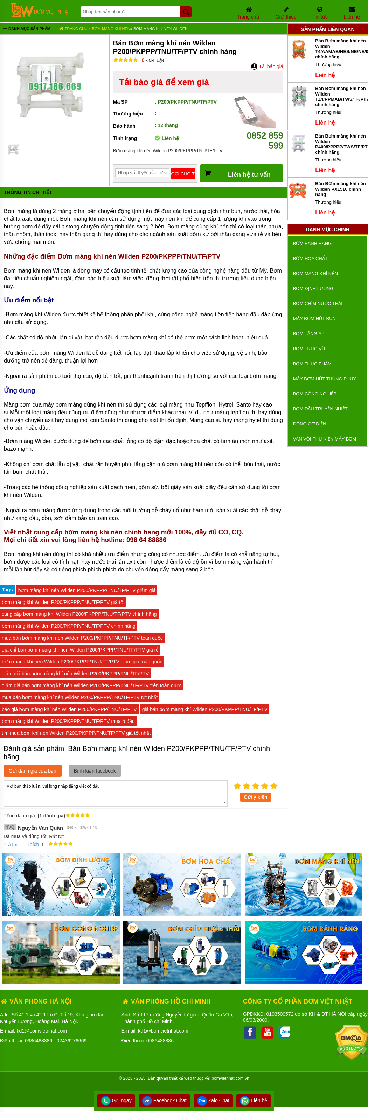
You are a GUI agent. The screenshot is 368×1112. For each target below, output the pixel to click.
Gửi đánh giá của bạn (32, 771)
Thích (30, 844)
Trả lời (11, 844)
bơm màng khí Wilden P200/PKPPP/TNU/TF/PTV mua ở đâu (68, 721)
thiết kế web (180, 1078)
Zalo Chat (213, 1100)
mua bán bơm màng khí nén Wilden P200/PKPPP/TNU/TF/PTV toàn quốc (82, 638)
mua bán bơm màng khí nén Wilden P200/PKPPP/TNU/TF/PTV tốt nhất (80, 697)
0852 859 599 (258, 135)
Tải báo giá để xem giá (164, 82)
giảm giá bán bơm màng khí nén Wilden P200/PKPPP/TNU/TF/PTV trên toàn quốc (92, 685)
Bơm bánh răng (312, 243)
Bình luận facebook (95, 771)
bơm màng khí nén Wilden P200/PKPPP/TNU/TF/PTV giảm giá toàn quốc (82, 661)
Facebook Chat (164, 1100)
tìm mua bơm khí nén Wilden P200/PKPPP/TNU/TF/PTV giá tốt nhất (76, 733)
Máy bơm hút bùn (314, 318)
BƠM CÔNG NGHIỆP (314, 393)
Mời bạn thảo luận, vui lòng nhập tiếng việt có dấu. (115, 792)
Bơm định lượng (313, 288)
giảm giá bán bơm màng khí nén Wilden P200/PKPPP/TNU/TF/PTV (75, 673)
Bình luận (153, 61)
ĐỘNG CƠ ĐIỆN (309, 424)
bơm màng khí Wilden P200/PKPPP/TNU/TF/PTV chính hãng (69, 626)
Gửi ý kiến (256, 797)
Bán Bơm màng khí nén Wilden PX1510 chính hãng (340, 189)
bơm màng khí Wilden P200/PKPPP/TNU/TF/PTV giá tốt (63, 602)
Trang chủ (73, 29)
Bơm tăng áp (309, 333)
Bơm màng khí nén (111, 29)
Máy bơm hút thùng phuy (324, 378)
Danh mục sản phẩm (26, 29)
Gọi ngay (116, 1100)
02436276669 (72, 1040)
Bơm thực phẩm (312, 363)
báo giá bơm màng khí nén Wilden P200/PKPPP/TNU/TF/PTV (69, 709)
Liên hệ (253, 1100)
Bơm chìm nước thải (317, 303)
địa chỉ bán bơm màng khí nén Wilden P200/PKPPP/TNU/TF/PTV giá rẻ (80, 650)
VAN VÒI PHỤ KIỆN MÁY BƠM (324, 439)
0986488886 (38, 1040)
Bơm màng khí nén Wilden (160, 29)
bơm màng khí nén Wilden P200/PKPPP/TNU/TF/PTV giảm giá (87, 590)
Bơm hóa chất (310, 258)
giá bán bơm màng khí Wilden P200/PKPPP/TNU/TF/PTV (205, 709)
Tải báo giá (267, 66)
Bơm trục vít (309, 348)
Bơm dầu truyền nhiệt (320, 408)
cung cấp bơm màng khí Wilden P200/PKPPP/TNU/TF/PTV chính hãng (79, 614)
